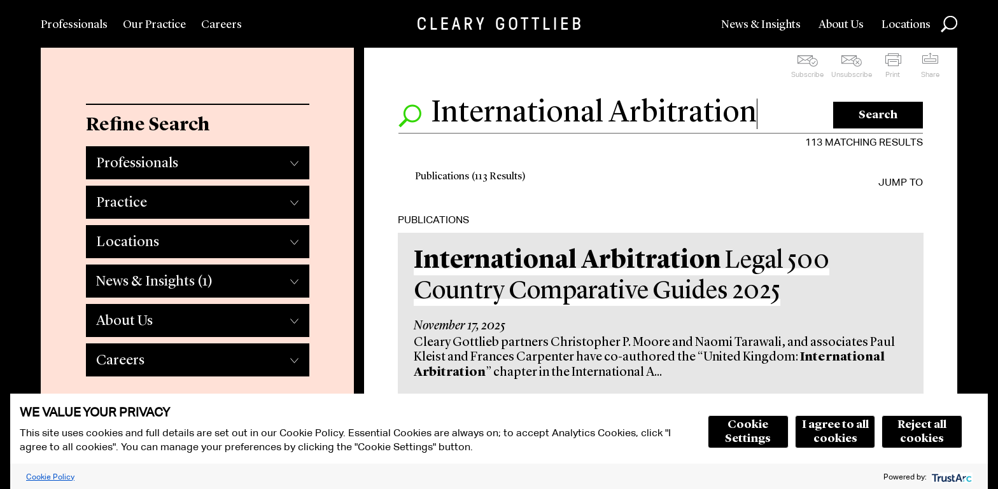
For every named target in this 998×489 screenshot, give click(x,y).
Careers (221, 25)
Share (930, 74)
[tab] (197, 159)
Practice (121, 203)
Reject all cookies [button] (921, 431)
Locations (906, 25)
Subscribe (807, 74)
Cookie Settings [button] (748, 431)
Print (892, 74)
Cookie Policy (50, 476)
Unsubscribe (851, 74)
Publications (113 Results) (470, 177)
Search (878, 115)
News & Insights (761, 25)
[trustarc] (950, 476)
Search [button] (949, 24)
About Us (841, 25)
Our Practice (154, 25)
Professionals (74, 25)
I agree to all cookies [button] (835, 431)
